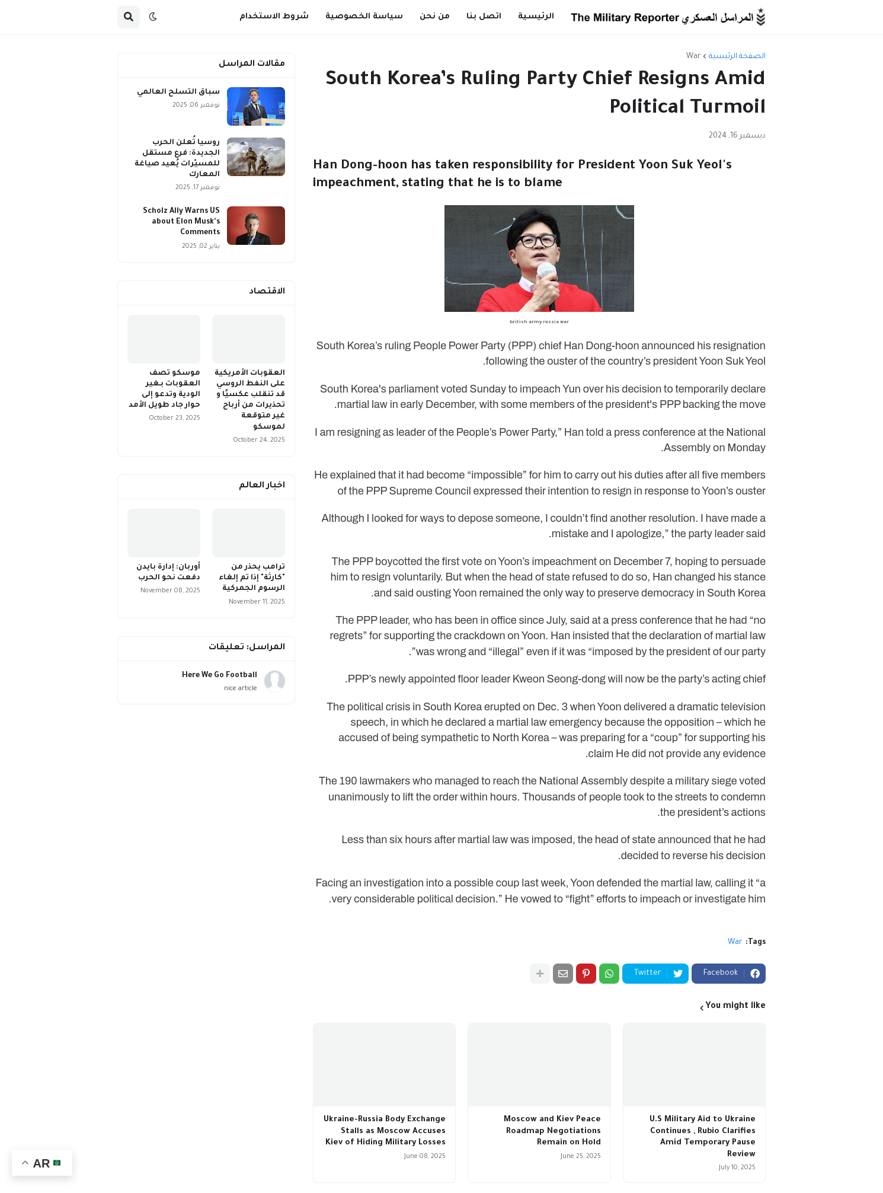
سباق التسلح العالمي (178, 92)
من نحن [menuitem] (435, 16)
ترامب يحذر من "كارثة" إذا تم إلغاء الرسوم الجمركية (252, 578)
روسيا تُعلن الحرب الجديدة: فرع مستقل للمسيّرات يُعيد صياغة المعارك (177, 159)
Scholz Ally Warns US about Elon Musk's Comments (181, 222)
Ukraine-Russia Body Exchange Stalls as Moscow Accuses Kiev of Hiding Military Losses (385, 1131)
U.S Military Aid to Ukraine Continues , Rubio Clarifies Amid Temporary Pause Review (703, 1137)
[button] (153, 17)
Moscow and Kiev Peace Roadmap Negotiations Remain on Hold (552, 1131)
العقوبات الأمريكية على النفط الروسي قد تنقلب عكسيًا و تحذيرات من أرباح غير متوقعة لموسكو (250, 400)
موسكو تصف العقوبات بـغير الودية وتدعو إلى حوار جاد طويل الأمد (164, 389)
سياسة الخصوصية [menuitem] (364, 16)
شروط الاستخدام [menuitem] (274, 16)
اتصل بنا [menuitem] (483, 16)
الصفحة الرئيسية (737, 57)
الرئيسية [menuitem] (536, 16)
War (693, 57)
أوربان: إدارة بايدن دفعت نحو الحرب (168, 572)
